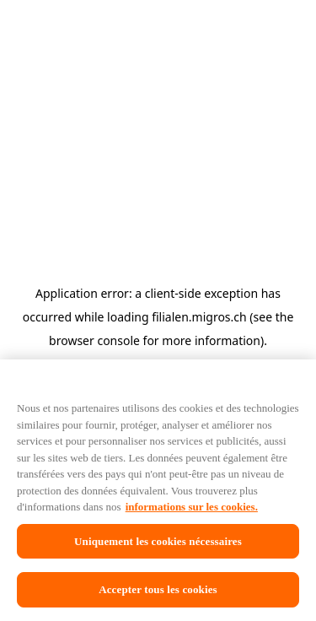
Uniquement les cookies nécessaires (157, 551)
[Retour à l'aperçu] (66, 118)
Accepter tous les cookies (157, 595)
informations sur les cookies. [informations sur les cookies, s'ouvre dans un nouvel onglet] (210, 516)
